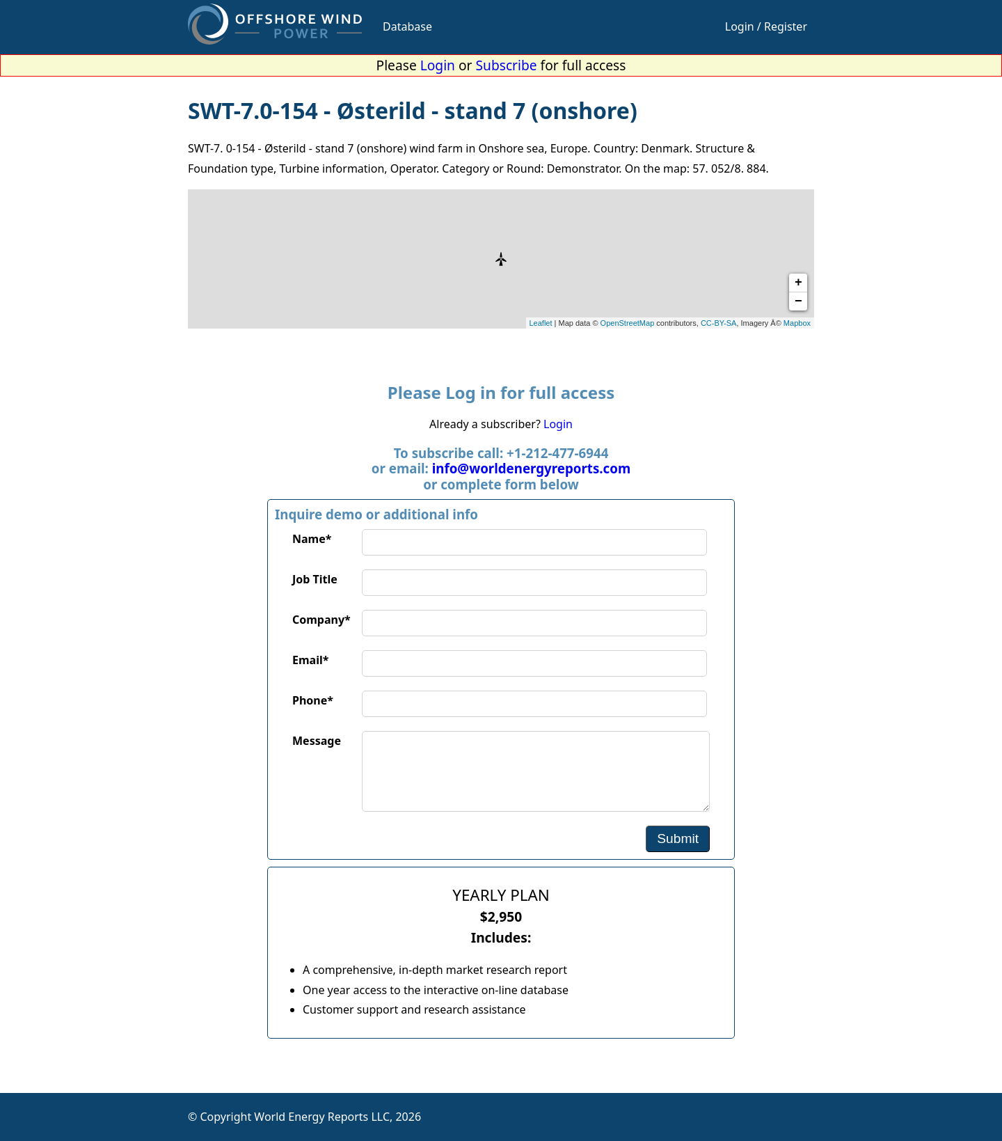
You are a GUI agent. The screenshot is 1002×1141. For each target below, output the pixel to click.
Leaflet (541, 323)
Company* (321, 619)
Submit (678, 838)
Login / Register (766, 26)
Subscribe (506, 65)
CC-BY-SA (719, 323)
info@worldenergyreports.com (531, 468)
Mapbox (797, 323)
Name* (311, 538)
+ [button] (798, 282)
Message (316, 740)
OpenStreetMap (628, 323)
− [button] (798, 301)
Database (407, 26)
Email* (310, 660)
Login (437, 65)
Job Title (314, 579)
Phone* (312, 700)
